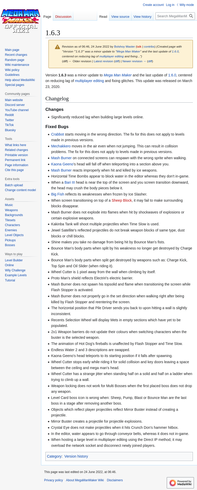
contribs (149, 46)
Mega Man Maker (128, 51)
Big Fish (57, 194)
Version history (76, 456)
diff (117, 61)
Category (54, 456)
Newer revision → (134, 61)
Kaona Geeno (62, 164)
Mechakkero (61, 146)
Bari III (70, 182)
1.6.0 (175, 51)
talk (139, 46)
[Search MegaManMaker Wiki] (175, 16)
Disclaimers (115, 480)
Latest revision (103, 61)
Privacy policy (53, 480)
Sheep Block (122, 200)
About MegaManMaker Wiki (85, 480)
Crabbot (57, 134)
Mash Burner (61, 158)
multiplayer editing (111, 56)
